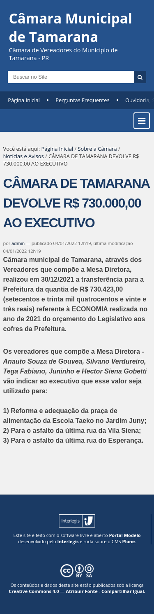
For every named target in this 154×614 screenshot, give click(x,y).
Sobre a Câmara (97, 148)
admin (18, 243)
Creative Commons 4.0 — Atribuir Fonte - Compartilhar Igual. (77, 591)
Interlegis (67, 541)
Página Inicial (24, 100)
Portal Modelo (124, 535)
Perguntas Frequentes (82, 100)
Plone (128, 541)
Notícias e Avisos (23, 156)
